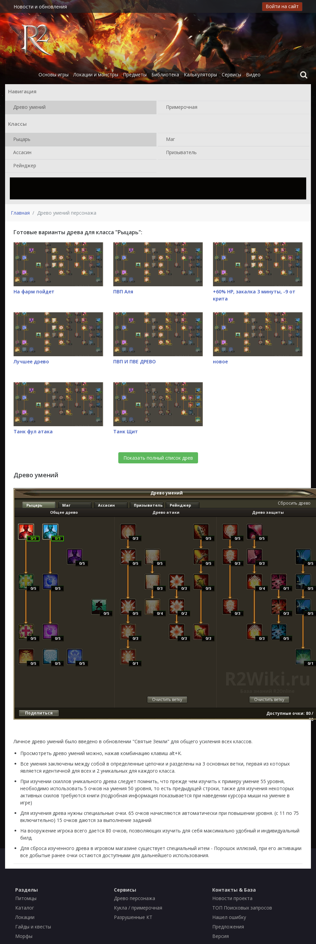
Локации (24, 917)
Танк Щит (125, 431)
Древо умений (28, 107)
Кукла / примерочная (138, 907)
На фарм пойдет (34, 291)
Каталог (24, 907)
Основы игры (54, 74)
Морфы (23, 936)
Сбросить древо (294, 503)
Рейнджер (23, 166)
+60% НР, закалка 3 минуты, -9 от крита (254, 295)
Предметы (135, 74)
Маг (169, 139)
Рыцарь (20, 139)
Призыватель (180, 152)
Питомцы (26, 898)
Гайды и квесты (33, 926)
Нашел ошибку (229, 917)
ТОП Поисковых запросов (242, 907)
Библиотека (165, 74)
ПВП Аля (123, 291)
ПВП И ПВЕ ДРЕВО (134, 361)
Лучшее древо (31, 361)
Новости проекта (232, 898)
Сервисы (231, 74)
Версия (220, 936)
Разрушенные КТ (133, 917)
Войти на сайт (282, 6)
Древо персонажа (134, 898)
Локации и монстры (95, 74)
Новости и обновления (40, 6)
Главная (20, 213)
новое (220, 361)
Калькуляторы (200, 74)
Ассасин (20, 152)
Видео (253, 74)
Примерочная (180, 107)
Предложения (228, 926)
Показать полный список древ (158, 458)
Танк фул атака (33, 431)
